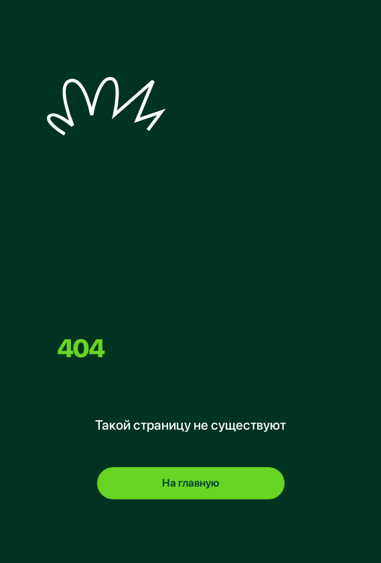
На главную (190, 483)
